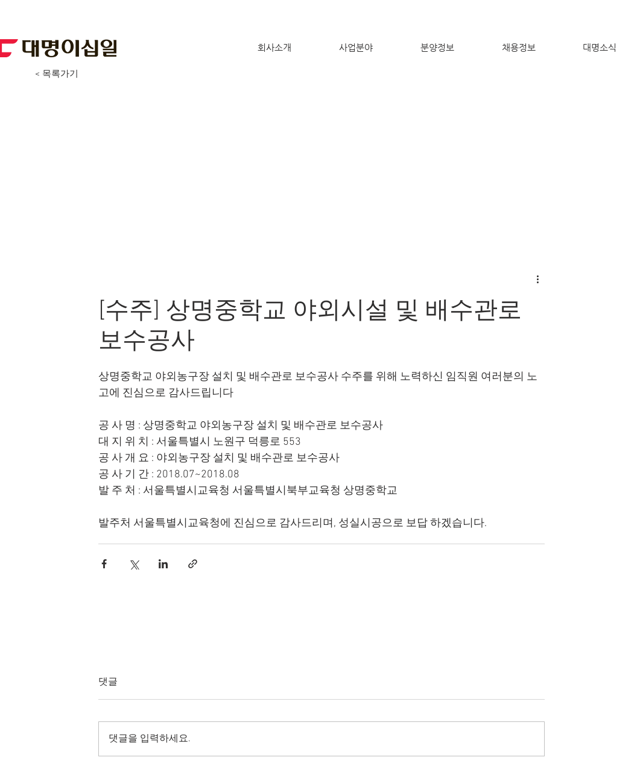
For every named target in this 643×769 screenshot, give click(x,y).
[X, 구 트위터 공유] (133, 564)
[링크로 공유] (192, 564)
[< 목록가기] (57, 74)
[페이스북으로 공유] (104, 564)
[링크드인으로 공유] (163, 564)
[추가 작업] (537, 278)
